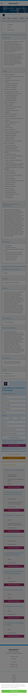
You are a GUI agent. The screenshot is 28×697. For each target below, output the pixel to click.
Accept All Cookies (14, 691)
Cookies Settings (14, 694)
